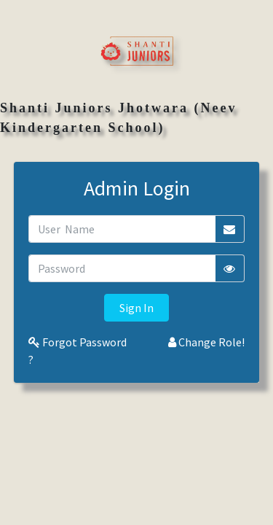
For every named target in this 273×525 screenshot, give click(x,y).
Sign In (136, 307)
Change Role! (206, 342)
